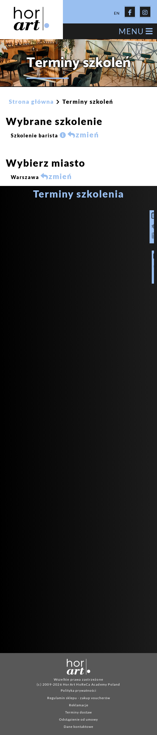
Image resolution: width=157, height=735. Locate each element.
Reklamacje (78, 704)
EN (117, 11)
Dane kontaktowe (78, 725)
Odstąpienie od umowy (78, 718)
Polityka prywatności (78, 689)
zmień (83, 133)
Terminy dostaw (78, 711)
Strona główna (31, 100)
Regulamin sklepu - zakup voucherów (78, 696)
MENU (136, 30)
